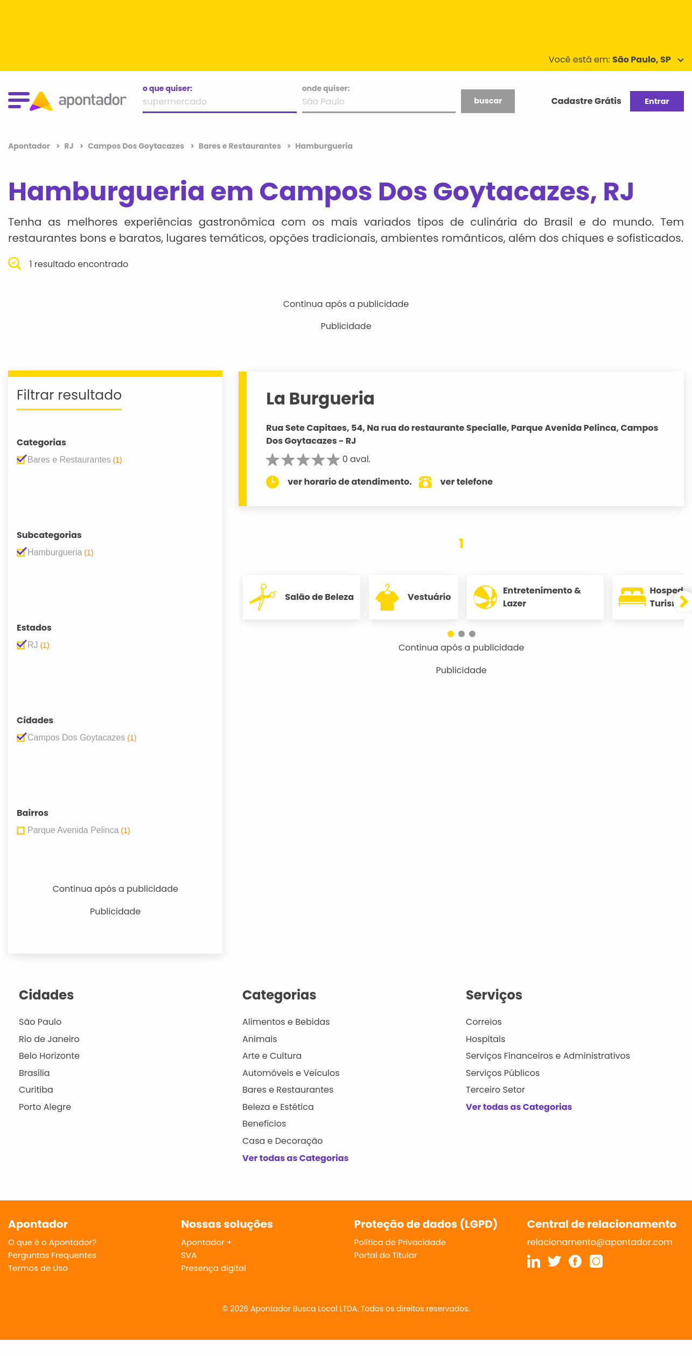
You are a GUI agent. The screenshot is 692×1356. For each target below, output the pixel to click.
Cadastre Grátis (586, 101)
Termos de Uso (38, 1268)
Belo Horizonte (49, 1056)
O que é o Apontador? (52, 1242)
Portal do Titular (385, 1255)
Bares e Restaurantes (287, 1090)
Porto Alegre (45, 1107)
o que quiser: (167, 88)
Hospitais (485, 1039)
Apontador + (206, 1242)
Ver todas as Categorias (295, 1158)
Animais (259, 1039)
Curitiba (36, 1090)
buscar (488, 100)
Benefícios (264, 1123)
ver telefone (467, 482)
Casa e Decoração (282, 1141)
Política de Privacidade (400, 1242)
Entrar (657, 101)
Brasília (34, 1073)
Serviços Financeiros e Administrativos (548, 1056)
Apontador (30, 146)
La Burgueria (320, 398)
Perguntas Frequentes (52, 1255)
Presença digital (213, 1268)
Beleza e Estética (278, 1107)
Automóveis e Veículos (291, 1073)
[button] (451, 634)
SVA (189, 1255)
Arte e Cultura (272, 1056)
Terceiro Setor (495, 1090)
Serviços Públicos (503, 1073)
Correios (484, 1022)
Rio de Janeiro (49, 1039)
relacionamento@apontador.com (600, 1242)
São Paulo (40, 1022)
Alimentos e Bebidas (286, 1022)
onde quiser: (326, 88)
